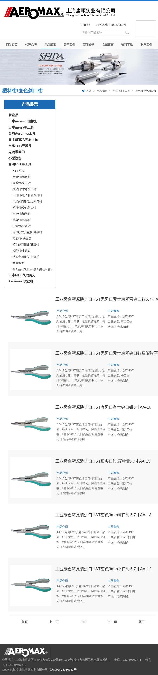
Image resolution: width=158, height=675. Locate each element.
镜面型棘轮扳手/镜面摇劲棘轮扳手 (34, 269)
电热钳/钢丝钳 (22, 213)
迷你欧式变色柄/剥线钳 (27, 232)
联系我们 (146, 44)
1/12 (83, 622)
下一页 (112, 622)
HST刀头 (18, 170)
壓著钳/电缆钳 (22, 220)
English (85, 24)
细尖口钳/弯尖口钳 (24, 189)
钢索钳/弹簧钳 (22, 226)
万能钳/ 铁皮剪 (22, 238)
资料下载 (127, 44)
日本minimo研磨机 (22, 121)
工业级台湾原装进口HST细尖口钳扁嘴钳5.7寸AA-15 (102, 461)
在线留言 (108, 44)
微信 (146, 28)
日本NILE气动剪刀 (21, 275)
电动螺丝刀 (16, 152)
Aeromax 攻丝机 (20, 281)
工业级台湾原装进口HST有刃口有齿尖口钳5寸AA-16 (103, 407)
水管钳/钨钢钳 (22, 176)
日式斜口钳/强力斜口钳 (27, 201)
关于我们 (69, 44)
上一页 (54, 622)
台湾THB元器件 (20, 146)
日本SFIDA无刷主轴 (23, 139)
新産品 (13, 115)
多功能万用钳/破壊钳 (26, 244)
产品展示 (50, 44)
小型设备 (15, 158)
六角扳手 (18, 263)
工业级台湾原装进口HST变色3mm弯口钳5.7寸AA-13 (103, 515)
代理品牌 (31, 44)
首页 (88, 90)
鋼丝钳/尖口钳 (22, 183)
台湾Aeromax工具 (21, 133)
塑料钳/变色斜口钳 (24, 207)
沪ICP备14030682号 (63, 669)
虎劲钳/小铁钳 (22, 250)
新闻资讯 (88, 44)
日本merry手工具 (21, 127)
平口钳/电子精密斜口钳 (27, 195)
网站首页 (11, 44)
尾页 (141, 622)
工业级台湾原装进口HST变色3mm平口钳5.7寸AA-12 (103, 569)
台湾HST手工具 (121, 90)
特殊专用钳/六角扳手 (26, 256)
